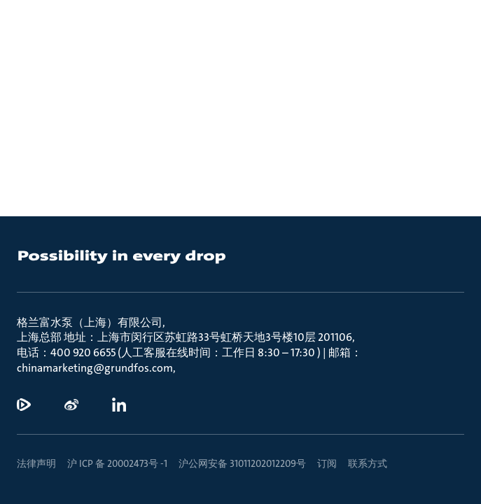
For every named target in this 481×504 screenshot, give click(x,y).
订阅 (327, 463)
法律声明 (36, 463)
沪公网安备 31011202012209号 (242, 463)
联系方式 (367, 463)
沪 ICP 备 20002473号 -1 (117, 463)
